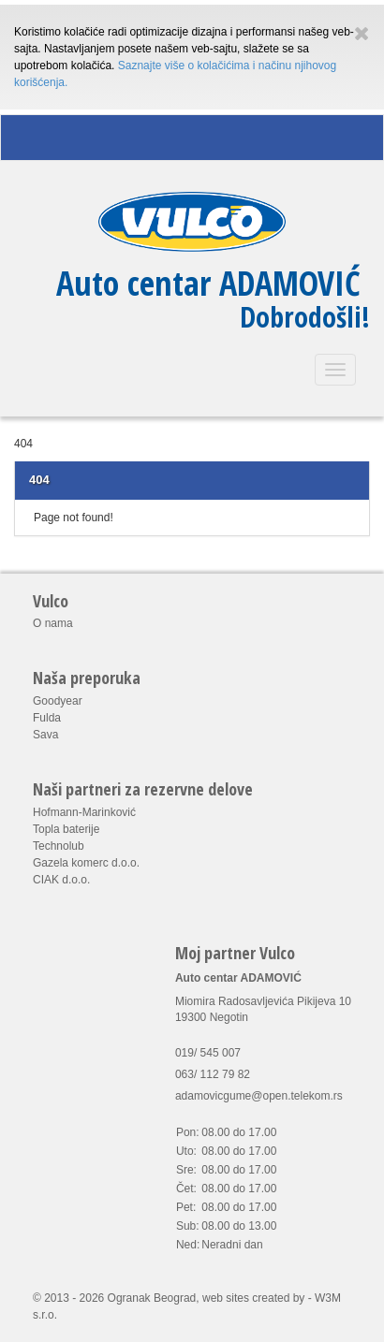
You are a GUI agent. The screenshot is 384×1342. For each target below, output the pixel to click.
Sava (45, 734)
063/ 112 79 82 (212, 1074)
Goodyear (57, 700)
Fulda (47, 717)
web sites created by (253, 1298)
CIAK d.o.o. (61, 879)
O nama (53, 623)
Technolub (58, 846)
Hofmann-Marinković (84, 812)
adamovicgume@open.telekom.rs (259, 1095)
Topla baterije (66, 829)
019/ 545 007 (208, 1052)
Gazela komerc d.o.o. (86, 862)
